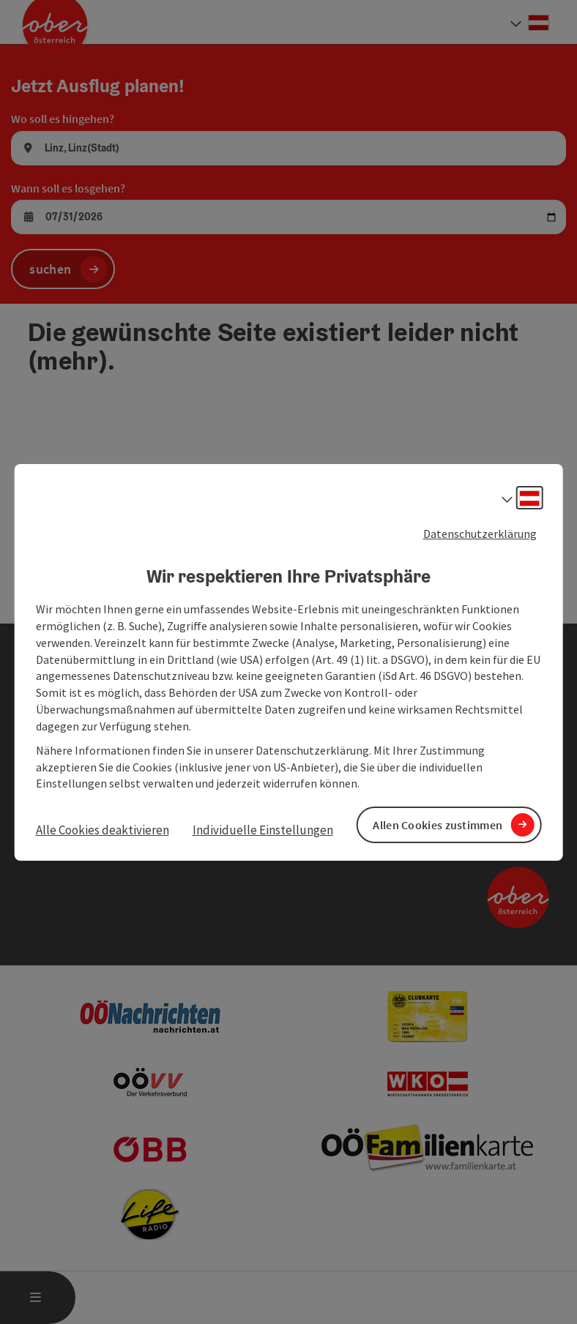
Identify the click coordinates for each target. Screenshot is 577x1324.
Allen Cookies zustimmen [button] (437, 824)
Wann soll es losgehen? (68, 188)
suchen (50, 269)
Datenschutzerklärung (480, 533)
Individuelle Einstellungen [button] (263, 830)
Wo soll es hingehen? (62, 118)
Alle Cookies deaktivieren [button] (102, 830)
